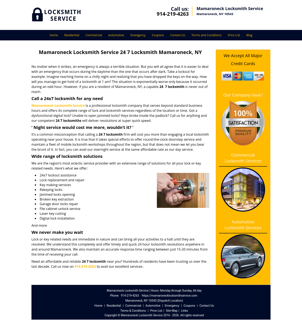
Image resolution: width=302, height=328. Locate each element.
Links (184, 310)
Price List (234, 35)
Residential (71, 35)
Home (54, 35)
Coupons (158, 35)
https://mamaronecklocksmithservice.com (169, 295)
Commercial (94, 35)
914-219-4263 (173, 13)
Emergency (138, 35)
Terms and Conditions (206, 35)
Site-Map (171, 310)
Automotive (116, 35)
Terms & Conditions (133, 310)
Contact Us (177, 35)
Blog (249, 35)
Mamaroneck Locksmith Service (58, 105)
